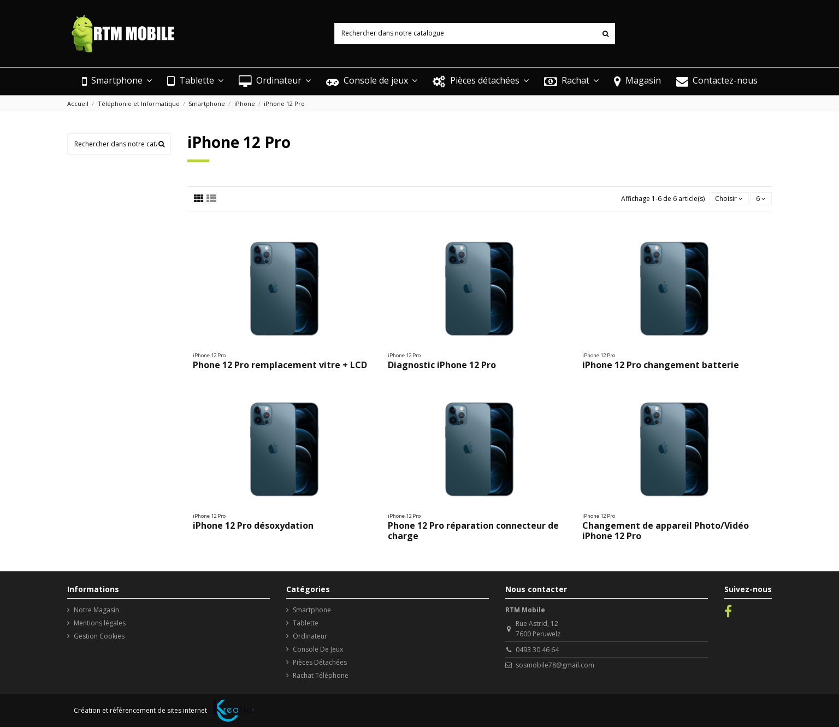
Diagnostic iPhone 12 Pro (442, 365)
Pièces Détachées (320, 662)
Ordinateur (310, 636)
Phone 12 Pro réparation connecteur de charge (473, 530)
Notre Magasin (96, 609)
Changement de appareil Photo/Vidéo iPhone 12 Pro (665, 530)
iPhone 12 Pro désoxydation (253, 525)
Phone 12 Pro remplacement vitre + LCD (280, 365)
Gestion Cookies (99, 636)
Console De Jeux (318, 649)
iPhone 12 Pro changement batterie (660, 365)
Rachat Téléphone (320, 675)
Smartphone (312, 609)
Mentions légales (100, 623)
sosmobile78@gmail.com (555, 665)
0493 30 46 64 (537, 649)
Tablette (305, 623)
